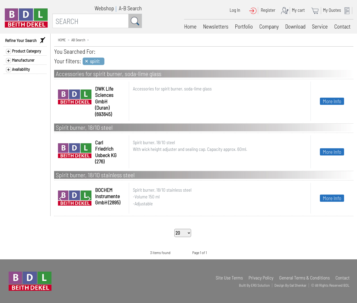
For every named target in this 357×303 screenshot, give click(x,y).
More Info (332, 101)
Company (269, 26)
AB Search (78, 40)
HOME (62, 40)
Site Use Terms (229, 277)
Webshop (104, 8)
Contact (342, 26)
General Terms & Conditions (304, 277)
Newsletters (215, 26)
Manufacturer (20, 60)
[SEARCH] (90, 21)
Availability (18, 69)
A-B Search (130, 8)
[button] (60, 198)
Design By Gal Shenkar (290, 285)
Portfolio (244, 26)
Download (295, 26)
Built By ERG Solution (254, 285)
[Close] (93, 61)
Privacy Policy (261, 277)
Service (320, 26)
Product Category (23, 51)
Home (190, 26)
